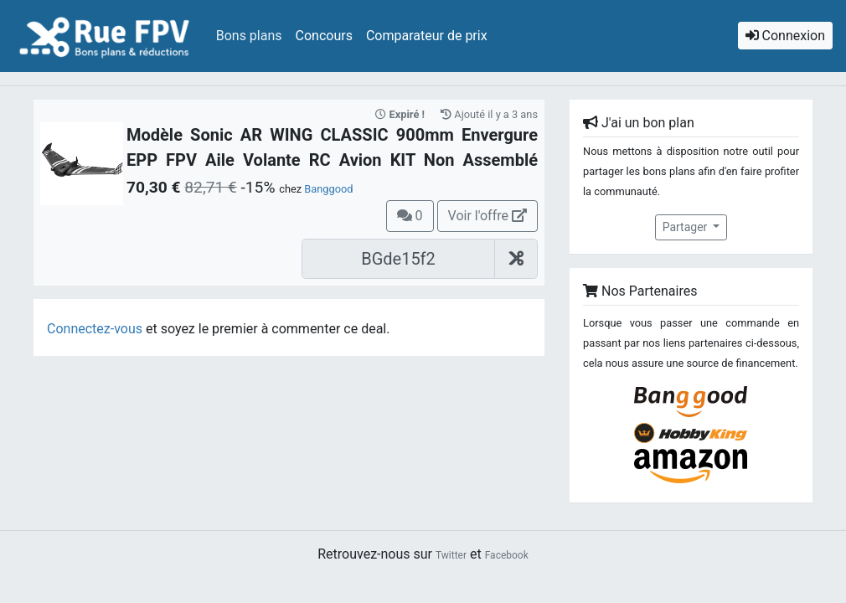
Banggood (328, 189)
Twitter (451, 555)
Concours (324, 36)
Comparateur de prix (426, 36)
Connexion (785, 36)
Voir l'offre (487, 216)
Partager (686, 227)
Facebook (507, 555)
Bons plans (249, 36)
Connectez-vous (94, 329)
